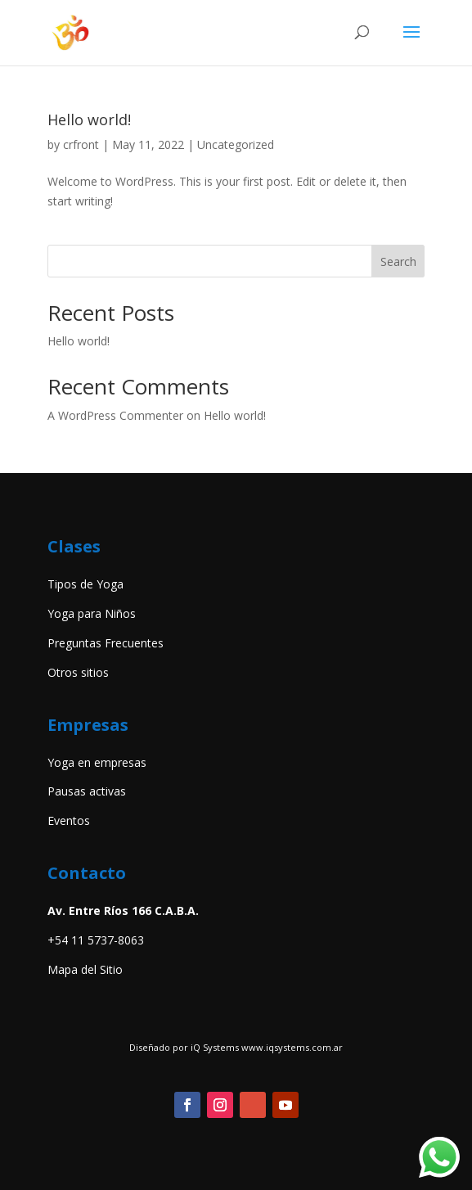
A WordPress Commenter (115, 415)
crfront (81, 144)
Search (398, 261)
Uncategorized (235, 144)
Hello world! (89, 119)
